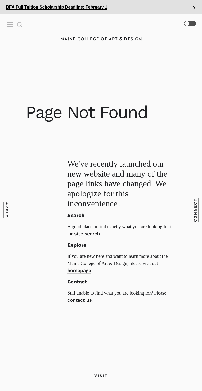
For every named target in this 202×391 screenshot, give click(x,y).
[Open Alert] (101, 7)
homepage (79, 270)
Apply (7, 210)
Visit (101, 375)
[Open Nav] (10, 24)
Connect (195, 210)
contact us (79, 300)
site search (87, 233)
